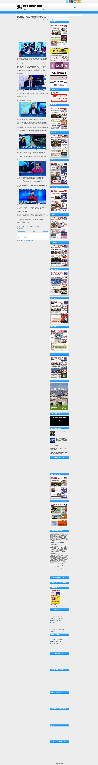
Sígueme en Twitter (59, 763)
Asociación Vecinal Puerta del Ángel (58, 631)
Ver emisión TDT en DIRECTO (62, 431)
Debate (28, 19)
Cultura (22, 12)
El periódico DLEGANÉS (56, 650)
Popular (52, 19)
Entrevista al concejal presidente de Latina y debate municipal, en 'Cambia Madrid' (62, 439)
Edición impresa (39, 12)
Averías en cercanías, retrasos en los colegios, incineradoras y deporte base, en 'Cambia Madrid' (31, 16)
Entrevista (34, 19)
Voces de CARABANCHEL (56, 647)
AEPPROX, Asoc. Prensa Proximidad (58, 637)
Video (41, 19)
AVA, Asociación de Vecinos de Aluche (58, 614)
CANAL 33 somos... (54, 445)
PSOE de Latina (54, 627)
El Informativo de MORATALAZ (57, 639)
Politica (38, 19)
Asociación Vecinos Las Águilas (57, 618)
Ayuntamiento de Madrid (56, 611)
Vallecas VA (53, 645)
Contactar (46, 12)
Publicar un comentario (22, 237)
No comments (45, 19)
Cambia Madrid (23, 19)
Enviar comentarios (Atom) (28, 240)
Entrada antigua (45, 231)
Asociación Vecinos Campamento (57, 616)
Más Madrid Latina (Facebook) (57, 622)
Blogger (63, 606)
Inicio (18, 12)
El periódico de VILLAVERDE (57, 641)
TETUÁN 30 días (54, 643)
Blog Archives (64, 19)
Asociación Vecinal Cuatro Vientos (58, 629)
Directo (31, 19)
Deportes (33, 12)
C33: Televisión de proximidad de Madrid (29, 6)
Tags (58, 19)
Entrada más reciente (21, 231)
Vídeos (28, 12)
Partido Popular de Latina (56, 620)
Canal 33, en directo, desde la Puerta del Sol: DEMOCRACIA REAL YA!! (58, 453)
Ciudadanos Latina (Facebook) (57, 624)
